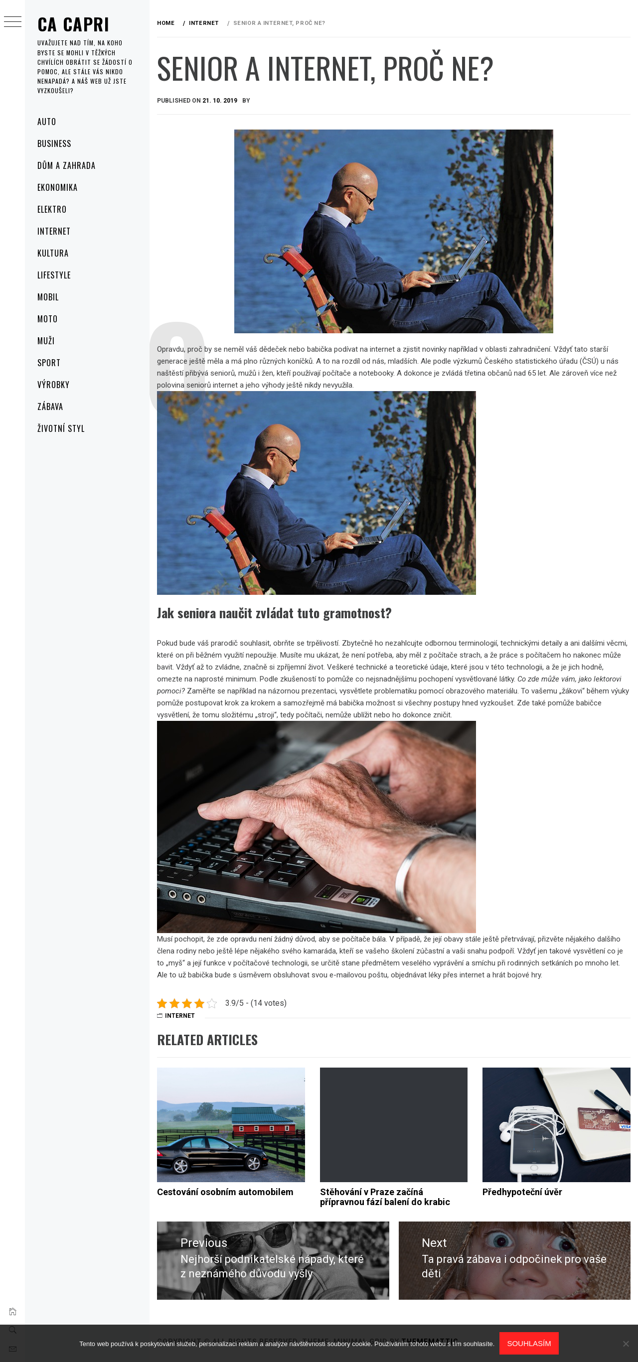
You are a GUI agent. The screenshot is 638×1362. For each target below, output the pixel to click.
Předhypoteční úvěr (522, 1192)
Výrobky (53, 385)
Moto (47, 319)
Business (54, 143)
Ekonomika (57, 187)
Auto (46, 122)
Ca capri (73, 23)
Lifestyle (54, 275)
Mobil (48, 297)
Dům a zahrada (66, 165)
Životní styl (61, 428)
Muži (46, 341)
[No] (626, 1344)
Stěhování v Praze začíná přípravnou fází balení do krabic (385, 1197)
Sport (49, 363)
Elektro (52, 209)
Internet (54, 231)
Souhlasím (529, 1343)
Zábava (50, 406)
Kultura (53, 253)
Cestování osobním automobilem (225, 1192)
